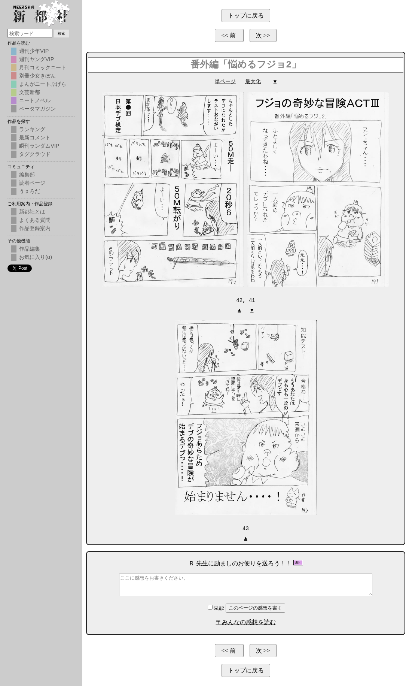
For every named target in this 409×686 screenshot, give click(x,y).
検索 (61, 33)
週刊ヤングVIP (36, 59)
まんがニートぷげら (42, 84)
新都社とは (32, 212)
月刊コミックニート (42, 67)
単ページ (225, 81)
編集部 (27, 175)
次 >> (263, 35)
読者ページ (32, 183)
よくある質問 (35, 220)
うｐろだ (29, 191)
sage (217, 607)
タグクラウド (35, 154)
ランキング (32, 129)
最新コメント (35, 137)
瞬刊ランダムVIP (39, 146)
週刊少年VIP (34, 51)
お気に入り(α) (35, 257)
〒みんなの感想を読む (246, 621)
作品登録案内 (35, 228)
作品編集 (29, 249)
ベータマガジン (37, 109)
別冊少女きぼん (37, 76)
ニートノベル (35, 100)
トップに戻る (246, 15)
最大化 (253, 81)
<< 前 (229, 35)
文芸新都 (29, 92)
